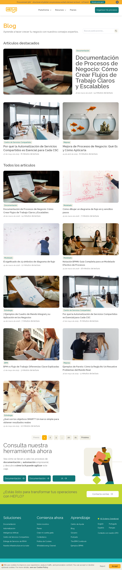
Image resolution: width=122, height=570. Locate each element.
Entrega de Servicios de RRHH (15, 541)
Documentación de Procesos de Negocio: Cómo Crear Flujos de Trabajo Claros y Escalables (97, 72)
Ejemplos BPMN (77, 546)
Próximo (85, 437)
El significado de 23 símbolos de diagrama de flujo (29, 261)
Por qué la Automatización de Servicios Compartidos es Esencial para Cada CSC (30, 148)
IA (64, 478)
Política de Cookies (44, 541)
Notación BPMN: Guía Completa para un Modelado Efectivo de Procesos (89, 263)
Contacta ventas (102, 494)
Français (112, 528)
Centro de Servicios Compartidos (16, 537)
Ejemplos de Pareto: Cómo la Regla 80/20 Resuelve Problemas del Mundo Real (90, 368)
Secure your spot (98, 2)
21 (76, 437)
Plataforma (45, 10)
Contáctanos (41, 537)
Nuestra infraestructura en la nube (16, 546)
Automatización (9, 528)
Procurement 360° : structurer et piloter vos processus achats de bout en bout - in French (53, 2)
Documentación (15, 478)
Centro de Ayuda (77, 524)
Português (113, 524)
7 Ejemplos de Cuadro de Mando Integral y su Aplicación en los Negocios (26, 316)
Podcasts (74, 537)
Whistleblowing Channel (46, 546)
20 (69, 437)
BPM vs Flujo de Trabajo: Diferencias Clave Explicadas (31, 366)
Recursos (61, 10)
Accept (115, 566)
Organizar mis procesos (106, 10)
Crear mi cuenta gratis (45, 533)
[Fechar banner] (117, 2)
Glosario (74, 533)
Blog (72, 528)
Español (101, 528)
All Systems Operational (108, 519)
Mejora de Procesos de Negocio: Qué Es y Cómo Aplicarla (90, 148)
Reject (102, 566)
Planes (73, 10)
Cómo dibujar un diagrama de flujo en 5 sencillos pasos (88, 211)
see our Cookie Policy (39, 567)
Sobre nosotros (43, 524)
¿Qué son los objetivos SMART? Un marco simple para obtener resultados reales (31, 421)
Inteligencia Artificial (10, 533)
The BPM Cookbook (78, 541)
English (100, 524)
